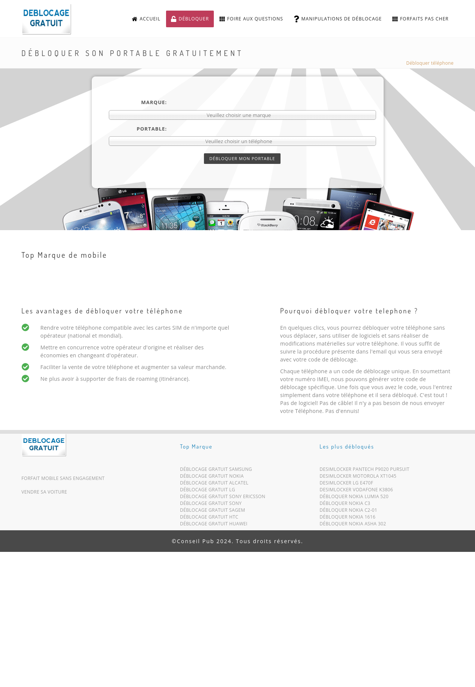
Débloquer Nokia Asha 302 (353, 525)
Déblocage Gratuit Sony (211, 504)
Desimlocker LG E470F (346, 484)
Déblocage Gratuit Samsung (216, 470)
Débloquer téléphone (430, 63)
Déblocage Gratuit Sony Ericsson (222, 498)
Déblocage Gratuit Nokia (212, 477)
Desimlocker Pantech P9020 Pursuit (364, 470)
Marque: (154, 102)
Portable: (152, 128)
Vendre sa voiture (44, 492)
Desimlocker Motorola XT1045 (358, 477)
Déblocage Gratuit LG (207, 491)
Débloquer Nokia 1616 (347, 518)
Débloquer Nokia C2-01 (348, 511)
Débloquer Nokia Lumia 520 (354, 498)
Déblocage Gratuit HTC (209, 518)
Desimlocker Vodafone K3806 (356, 491)
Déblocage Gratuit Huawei (214, 525)
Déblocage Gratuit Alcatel (214, 484)
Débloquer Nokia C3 (345, 504)
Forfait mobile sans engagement (63, 478)
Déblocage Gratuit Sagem (212, 511)
